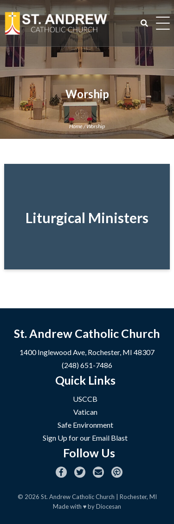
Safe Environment (85, 424)
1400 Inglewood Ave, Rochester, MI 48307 (87, 352)
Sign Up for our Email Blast (85, 437)
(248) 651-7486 (87, 365)
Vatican (85, 411)
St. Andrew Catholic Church (78, 496)
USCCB (85, 398)
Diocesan (108, 506)
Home (76, 126)
